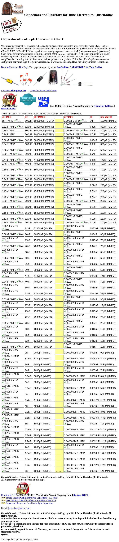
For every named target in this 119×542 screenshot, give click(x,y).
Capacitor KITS (102, 106)
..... (28, 90)
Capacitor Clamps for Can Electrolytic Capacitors (29, 503)
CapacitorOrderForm (43, 90)
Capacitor (13, 90)
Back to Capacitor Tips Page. (15, 67)
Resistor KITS (80, 495)
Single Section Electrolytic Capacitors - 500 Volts (32, 497)
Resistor (8, 495)
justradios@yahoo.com (19, 508)
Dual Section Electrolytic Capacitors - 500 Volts (31, 500)
